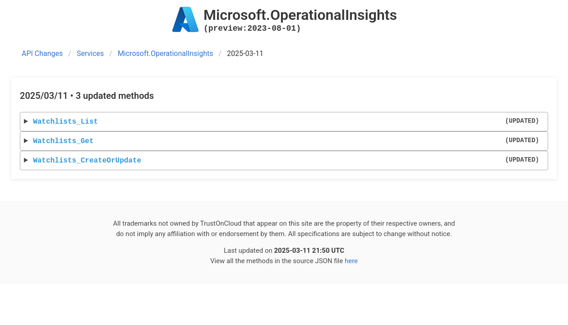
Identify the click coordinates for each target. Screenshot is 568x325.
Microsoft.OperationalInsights (165, 53)
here (351, 261)
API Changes (42, 53)
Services (90, 53)
